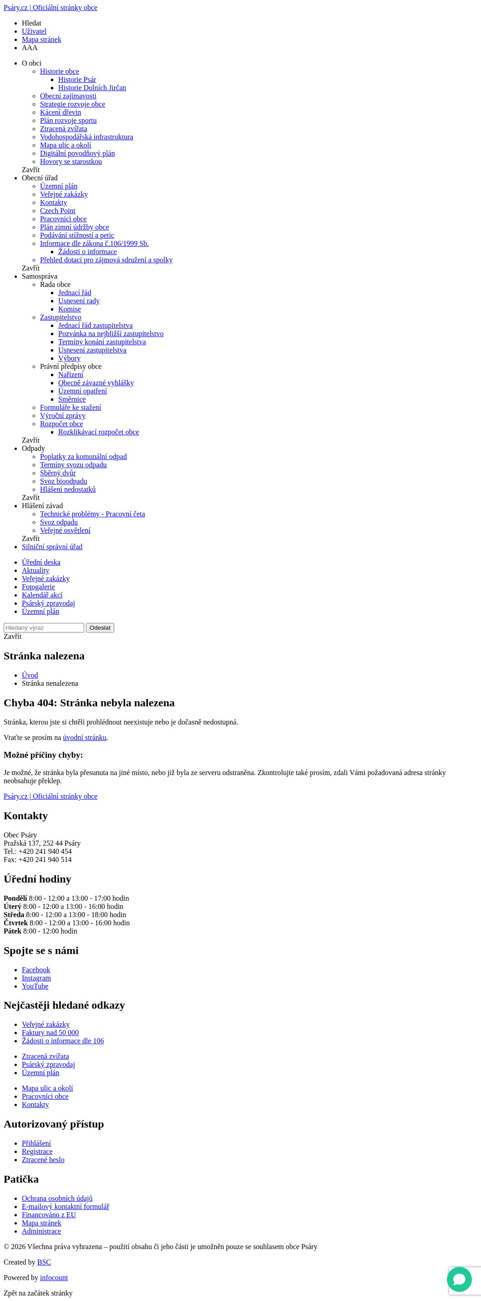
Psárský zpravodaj (48, 603)
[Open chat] (459, 1279)
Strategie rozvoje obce (72, 104)
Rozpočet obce (61, 424)
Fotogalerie (38, 587)
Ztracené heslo (43, 1159)
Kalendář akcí (42, 595)
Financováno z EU (49, 1215)
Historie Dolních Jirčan (92, 88)
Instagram (36, 978)
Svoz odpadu (59, 522)
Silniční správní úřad (52, 547)
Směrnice (72, 399)
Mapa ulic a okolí (65, 145)
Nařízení (70, 374)
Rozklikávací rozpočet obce (98, 432)
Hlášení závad (42, 506)
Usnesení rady (79, 301)
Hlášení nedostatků (68, 489)
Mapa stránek (41, 39)
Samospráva (39, 276)
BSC (44, 1262)
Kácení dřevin (60, 112)
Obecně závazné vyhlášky (96, 383)
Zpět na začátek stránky (38, 1293)
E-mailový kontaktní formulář (65, 1206)
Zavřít (31, 169)
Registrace (37, 1151)
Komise (69, 309)
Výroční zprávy (63, 415)
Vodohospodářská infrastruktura (86, 137)
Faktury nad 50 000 (50, 1032)
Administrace (41, 1231)
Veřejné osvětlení (65, 530)
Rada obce (55, 284)
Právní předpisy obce (70, 366)
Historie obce (59, 71)
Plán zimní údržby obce (74, 227)
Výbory (69, 358)
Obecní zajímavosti (68, 96)
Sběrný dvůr (58, 473)
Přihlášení (36, 1143)
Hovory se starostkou (71, 161)
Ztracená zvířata (63, 129)
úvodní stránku (84, 737)
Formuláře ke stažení (70, 407)
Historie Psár (77, 79)
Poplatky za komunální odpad (83, 456)
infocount (54, 1277)
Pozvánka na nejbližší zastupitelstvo (111, 333)
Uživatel (34, 31)
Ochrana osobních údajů (57, 1198)
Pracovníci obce (63, 219)
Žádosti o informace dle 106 (63, 1041)
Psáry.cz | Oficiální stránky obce (50, 7)
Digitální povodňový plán (77, 153)
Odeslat (100, 627)
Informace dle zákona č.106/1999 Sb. (94, 243)
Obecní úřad (40, 178)
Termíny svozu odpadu (73, 465)
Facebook (36, 970)
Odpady (33, 448)
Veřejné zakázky (64, 194)
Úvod (30, 675)
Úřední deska (41, 562)
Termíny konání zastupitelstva (102, 342)
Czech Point (58, 210)
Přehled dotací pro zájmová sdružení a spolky (106, 260)
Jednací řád (74, 292)
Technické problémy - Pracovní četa (92, 514)
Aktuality (35, 570)
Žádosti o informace (87, 251)
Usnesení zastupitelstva (92, 350)
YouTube (35, 986)
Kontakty (53, 202)
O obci (31, 63)
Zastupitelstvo (60, 317)
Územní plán (58, 186)
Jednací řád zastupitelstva (95, 325)
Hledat (31, 23)
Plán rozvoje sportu (68, 120)
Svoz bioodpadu (63, 481)
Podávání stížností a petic (77, 235)
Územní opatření (82, 391)
